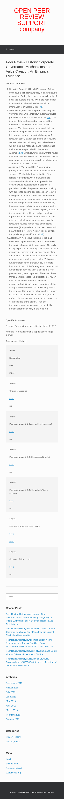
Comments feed (14, 768)
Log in (9, 759)
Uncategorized (13, 741)
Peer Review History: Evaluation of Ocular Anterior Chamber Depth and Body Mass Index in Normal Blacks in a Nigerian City (30, 632)
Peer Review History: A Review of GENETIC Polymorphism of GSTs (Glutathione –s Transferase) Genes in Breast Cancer (31, 662)
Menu (10, 49)
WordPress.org (13, 772)
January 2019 (12, 719)
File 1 (11, 398)
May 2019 (11, 701)
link (40, 107)
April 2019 (11, 705)
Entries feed (12, 763)
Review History (13, 737)
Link (21, 153)
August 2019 (12, 687)
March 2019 (12, 710)
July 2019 (11, 692)
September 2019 (14, 683)
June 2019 (11, 696)
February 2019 (13, 714)
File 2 (11, 541)
